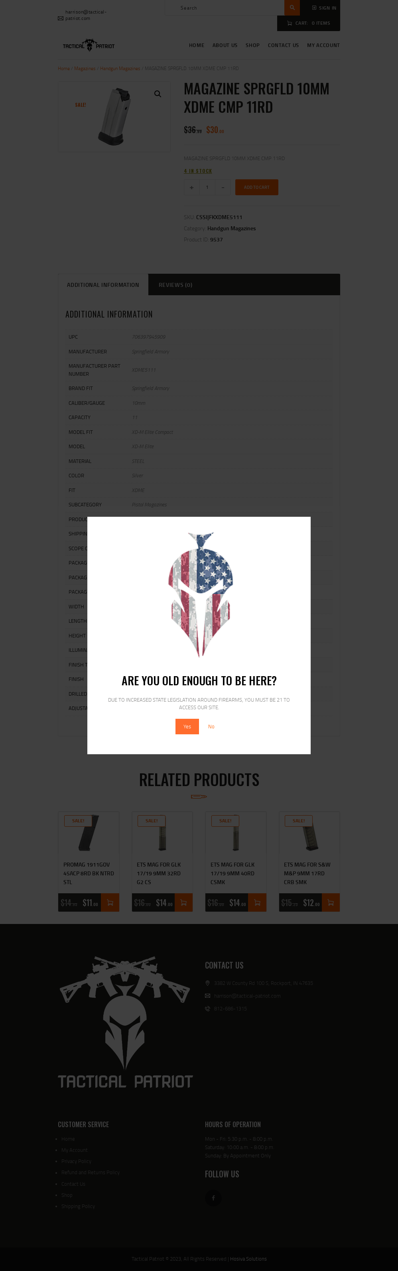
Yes (187, 726)
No (211, 726)
